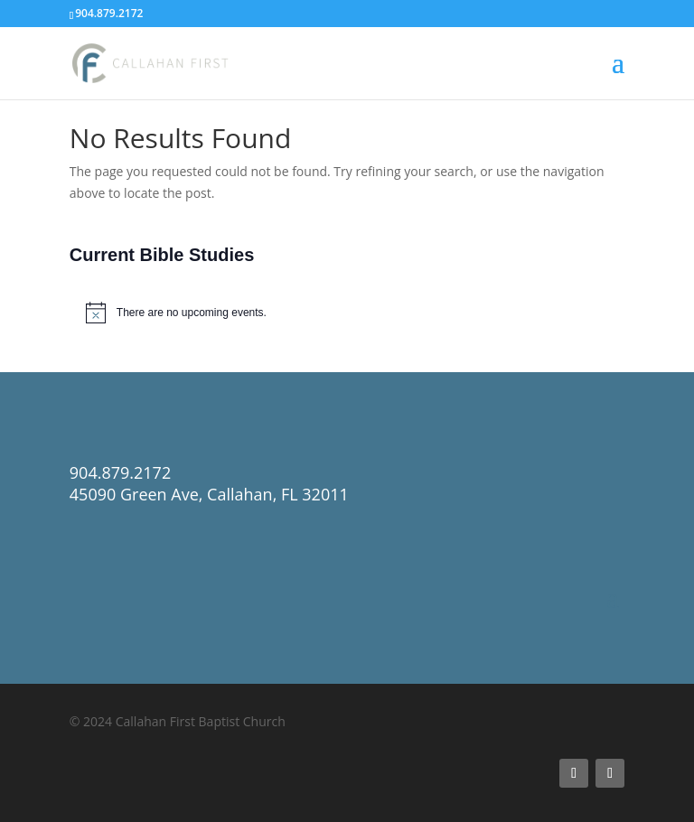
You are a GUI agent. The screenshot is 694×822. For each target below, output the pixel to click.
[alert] (347, 312)
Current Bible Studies (162, 255)
